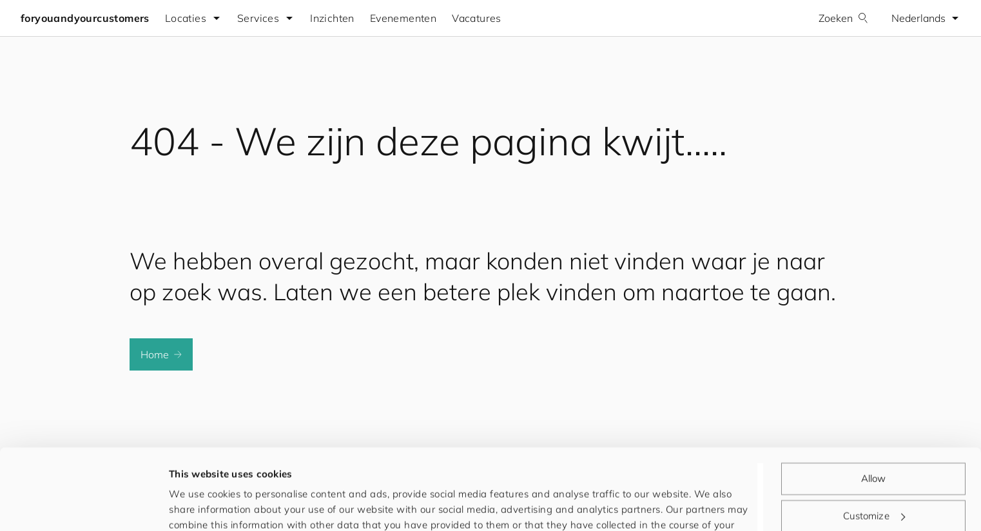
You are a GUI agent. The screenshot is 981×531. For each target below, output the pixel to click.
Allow (873, 408)
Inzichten (332, 18)
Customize (874, 445)
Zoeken (843, 18)
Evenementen (403, 18)
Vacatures (476, 18)
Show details (199, 505)
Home (161, 354)
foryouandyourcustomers (85, 18)
